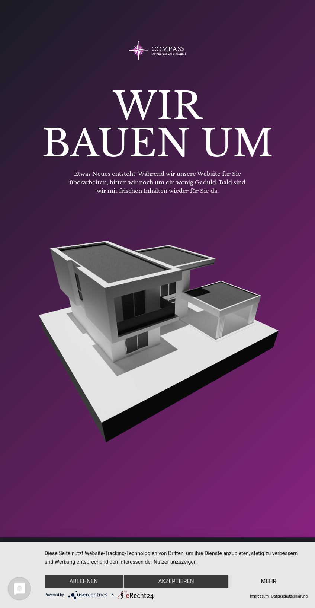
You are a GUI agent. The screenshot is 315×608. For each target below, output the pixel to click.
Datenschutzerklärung (289, 596)
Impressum (259, 596)
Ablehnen (84, 581)
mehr (268, 581)
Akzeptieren (176, 581)
